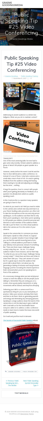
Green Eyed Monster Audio (9, 156)
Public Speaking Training (29, 76)
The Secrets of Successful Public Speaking (18, 320)
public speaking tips (30, 371)
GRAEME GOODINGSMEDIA (12, 4)
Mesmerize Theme (27, 414)
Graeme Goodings (11, 76)
